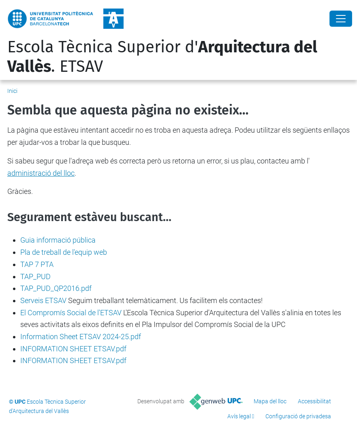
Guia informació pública (58, 240)
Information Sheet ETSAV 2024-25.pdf (80, 336)
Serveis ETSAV (43, 300)
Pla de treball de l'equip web (63, 252)
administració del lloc (41, 173)
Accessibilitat (314, 401)
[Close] (340, 19)
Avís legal (239, 416)
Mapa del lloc (270, 401)
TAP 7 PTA (36, 264)
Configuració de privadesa (298, 416)
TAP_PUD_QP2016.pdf (56, 288)
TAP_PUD (35, 276)
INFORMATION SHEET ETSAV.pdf (73, 348)
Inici (12, 91)
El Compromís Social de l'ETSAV (71, 312)
